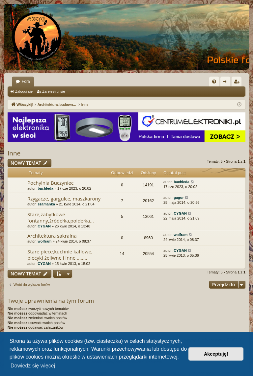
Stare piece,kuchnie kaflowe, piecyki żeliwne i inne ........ (60, 254)
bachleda (45, 188)
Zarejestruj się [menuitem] (237, 82)
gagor (179, 198)
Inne (14, 153)
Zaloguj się (24, 91)
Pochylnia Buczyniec (50, 182)
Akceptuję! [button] (216, 354)
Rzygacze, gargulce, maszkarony (63, 198)
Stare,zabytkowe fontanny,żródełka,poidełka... (60, 217)
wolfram (44, 241)
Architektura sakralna (52, 235)
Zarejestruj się (53, 91)
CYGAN (44, 226)
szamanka (46, 204)
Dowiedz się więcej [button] (33, 365)
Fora (26, 81)
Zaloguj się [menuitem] (226, 82)
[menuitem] (214, 81)
